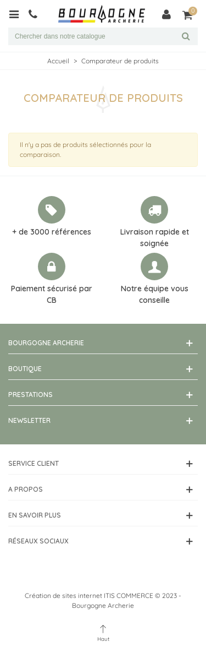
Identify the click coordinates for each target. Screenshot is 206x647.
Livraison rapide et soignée (154, 237)
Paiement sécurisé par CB (51, 294)
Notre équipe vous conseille (154, 294)
